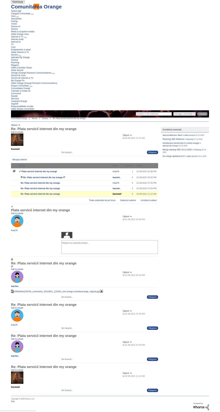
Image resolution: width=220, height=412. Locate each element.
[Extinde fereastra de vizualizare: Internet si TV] (25, 37)
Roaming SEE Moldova (173, 139)
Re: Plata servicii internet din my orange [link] (69, 118)
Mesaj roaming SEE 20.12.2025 (177, 149)
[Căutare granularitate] (184, 114)
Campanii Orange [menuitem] (19, 101)
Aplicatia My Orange (170, 146)
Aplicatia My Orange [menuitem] (20, 57)
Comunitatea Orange (36, 6)
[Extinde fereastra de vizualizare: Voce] (17, 16)
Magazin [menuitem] (15, 65)
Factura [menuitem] (14, 60)
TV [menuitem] (12, 44)
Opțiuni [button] (14, 125)
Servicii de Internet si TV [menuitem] (22, 78)
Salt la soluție (17, 132)
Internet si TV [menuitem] (17, 37)
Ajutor (13, 11)
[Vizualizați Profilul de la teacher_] (117, 177)
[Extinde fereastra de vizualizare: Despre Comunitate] (30, 86)
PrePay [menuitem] (14, 21)
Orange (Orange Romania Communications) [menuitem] (31, 73)
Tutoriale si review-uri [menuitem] (21, 91)
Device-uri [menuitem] (15, 26)
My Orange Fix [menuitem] (18, 80)
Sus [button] (13, 401)
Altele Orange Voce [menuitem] (20, 34)
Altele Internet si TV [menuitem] (20, 52)
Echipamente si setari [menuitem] (21, 49)
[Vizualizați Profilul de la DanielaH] (15, 149)
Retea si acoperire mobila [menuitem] (22, 31)
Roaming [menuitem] (15, 62)
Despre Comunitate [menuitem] (20, 86)
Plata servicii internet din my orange (39, 171)
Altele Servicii (189, 135)
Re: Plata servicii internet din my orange (43, 177)
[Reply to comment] (152, 152)
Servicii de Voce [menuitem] (18, 75)
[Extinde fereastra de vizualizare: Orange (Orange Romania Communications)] (53, 73)
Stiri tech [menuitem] (15, 98)
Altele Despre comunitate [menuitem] (22, 109)
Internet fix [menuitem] (16, 42)
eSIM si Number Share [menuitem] (21, 67)
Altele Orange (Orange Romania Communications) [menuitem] (34, 83)
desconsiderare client (172, 135)
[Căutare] (154, 114)
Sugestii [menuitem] (14, 104)
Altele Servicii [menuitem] (17, 70)
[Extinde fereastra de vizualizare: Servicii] (19, 55)
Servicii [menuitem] (14, 55)
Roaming (189, 139)
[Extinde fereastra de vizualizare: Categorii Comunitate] (32, 14)
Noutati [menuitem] (14, 96)
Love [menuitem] (13, 47)
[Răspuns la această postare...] (109, 247)
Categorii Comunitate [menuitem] (20, 13)
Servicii (34, 118)
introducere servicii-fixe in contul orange (181, 143)
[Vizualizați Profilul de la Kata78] (116, 171)
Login (18, 11)
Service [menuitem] (14, 29)
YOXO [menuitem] (14, 24)
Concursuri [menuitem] (16, 93)
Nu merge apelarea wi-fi (173, 156)
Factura (45, 118)
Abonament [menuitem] (16, 19)
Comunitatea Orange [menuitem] (20, 88)
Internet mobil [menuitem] (17, 39)
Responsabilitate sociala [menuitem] (22, 106)
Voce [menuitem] (13, 16)
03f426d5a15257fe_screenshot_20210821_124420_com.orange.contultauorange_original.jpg (56, 291)
